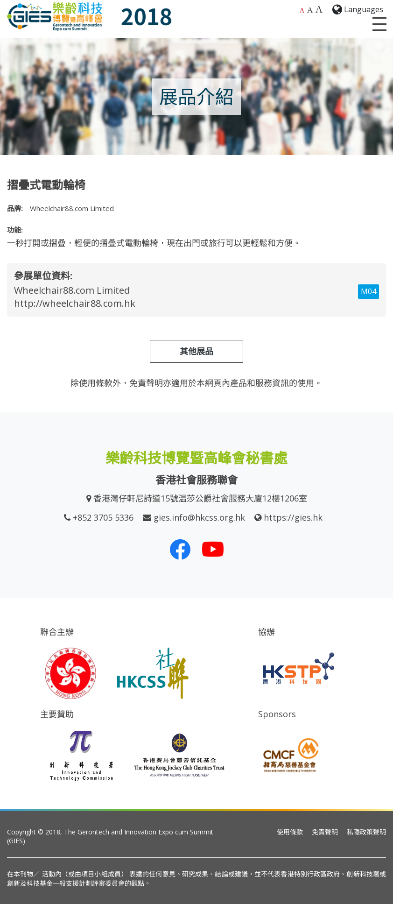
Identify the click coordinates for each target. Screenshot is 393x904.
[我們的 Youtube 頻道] (213, 549)
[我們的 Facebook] (180, 549)
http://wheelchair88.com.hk (74, 303)
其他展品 (196, 351)
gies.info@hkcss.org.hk (199, 517)
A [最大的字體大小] (319, 9)
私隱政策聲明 (366, 831)
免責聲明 (325, 831)
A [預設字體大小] (302, 10)
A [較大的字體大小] (310, 9)
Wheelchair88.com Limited (72, 290)
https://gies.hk (293, 517)
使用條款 (290, 831)
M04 (368, 291)
